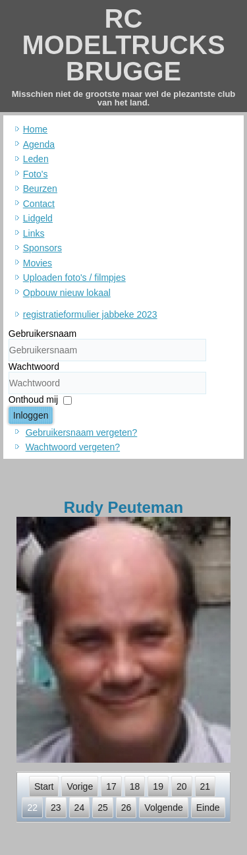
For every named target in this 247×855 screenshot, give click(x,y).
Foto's (35, 174)
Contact (39, 203)
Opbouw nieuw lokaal (67, 292)
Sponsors (42, 248)
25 (102, 807)
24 (79, 807)
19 (158, 786)
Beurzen (40, 188)
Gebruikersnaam (43, 333)
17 (111, 786)
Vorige (80, 786)
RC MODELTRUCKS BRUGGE (123, 45)
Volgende (163, 807)
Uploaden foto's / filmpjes (74, 277)
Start (44, 786)
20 (182, 786)
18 (135, 786)
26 (126, 807)
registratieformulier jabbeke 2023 (90, 314)
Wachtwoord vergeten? (73, 447)
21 (205, 786)
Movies (37, 263)
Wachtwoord (34, 366)
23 (56, 807)
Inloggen (31, 415)
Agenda (39, 144)
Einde (208, 807)
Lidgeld (38, 218)
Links (34, 233)
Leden (36, 159)
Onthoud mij (33, 399)
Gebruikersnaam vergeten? (82, 432)
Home (35, 129)
